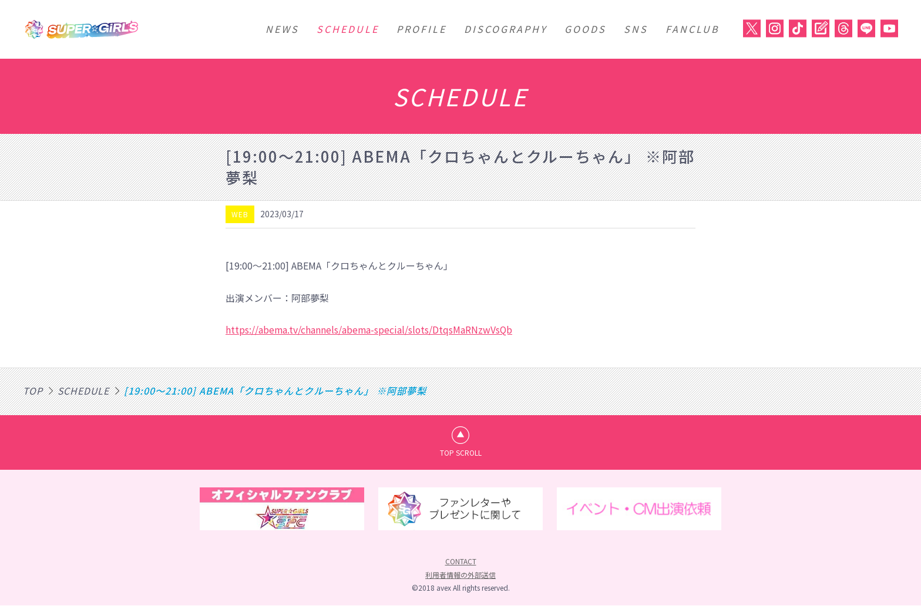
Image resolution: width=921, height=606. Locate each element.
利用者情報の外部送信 (460, 575)
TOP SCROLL (461, 452)
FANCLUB (692, 29)
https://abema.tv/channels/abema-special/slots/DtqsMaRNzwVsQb (370, 329)
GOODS (585, 29)
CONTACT (460, 562)
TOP (33, 390)
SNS (636, 29)
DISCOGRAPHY (505, 29)
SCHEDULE (348, 29)
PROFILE (421, 29)
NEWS (282, 29)
